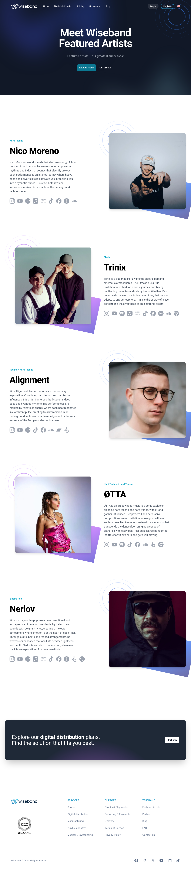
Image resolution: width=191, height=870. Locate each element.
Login (153, 6)
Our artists (107, 67)
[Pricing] (80, 6)
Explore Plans (86, 67)
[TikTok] (178, 860)
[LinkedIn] (169, 860)
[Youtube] (161, 860)
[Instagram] (144, 860)
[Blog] (108, 6)
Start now (172, 740)
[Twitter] (153, 860)
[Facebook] (136, 860)
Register (167, 6)
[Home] (46, 6)
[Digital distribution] (63, 6)
